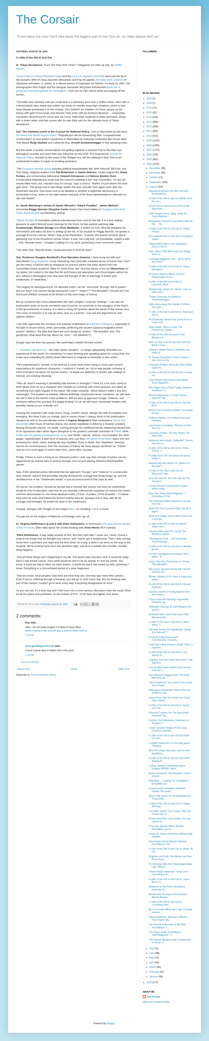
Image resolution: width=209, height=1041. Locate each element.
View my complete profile (156, 1002)
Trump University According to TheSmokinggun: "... (165, 298)
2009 (150, 140)
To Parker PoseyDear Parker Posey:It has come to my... (169, 359)
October (154, 177)
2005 (150, 159)
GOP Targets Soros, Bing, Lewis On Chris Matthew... (168, 215)
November (155, 172)
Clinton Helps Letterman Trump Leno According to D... (168, 873)
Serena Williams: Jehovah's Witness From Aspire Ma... (168, 918)
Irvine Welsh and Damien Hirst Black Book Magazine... (168, 381)
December (155, 168)
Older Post (124, 669)
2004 (150, 164)
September (155, 182)
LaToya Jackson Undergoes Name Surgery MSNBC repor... (167, 767)
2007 (150, 150)
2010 (150, 136)
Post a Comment (30, 662)
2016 (150, 107)
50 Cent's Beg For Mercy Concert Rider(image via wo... (166, 275)
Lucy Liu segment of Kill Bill (88, 76)
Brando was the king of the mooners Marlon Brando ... (168, 895)
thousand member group (36, 168)
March (153, 967)
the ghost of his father (99, 438)
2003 (150, 982)
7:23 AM (29, 635)
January (154, 976)
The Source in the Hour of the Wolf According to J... (167, 926)
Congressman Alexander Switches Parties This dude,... (167, 790)
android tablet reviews (75, 630)
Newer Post (23, 669)
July (151, 948)
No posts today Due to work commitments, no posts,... (164, 638)
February (154, 972)
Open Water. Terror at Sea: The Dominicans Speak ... (165, 328)
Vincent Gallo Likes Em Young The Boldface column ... (167, 533)
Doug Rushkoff (39, 261)
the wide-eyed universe (109, 79)
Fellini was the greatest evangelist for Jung (41, 435)
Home (74, 669)
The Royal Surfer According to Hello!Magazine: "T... (165, 933)
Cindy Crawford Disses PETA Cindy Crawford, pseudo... (168, 729)
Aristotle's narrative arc (33, 349)
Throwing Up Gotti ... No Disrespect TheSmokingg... (168, 540)
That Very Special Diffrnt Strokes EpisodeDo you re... (166, 827)
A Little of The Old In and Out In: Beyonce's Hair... (166, 472)
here (71, 508)
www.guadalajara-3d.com (39, 646)
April (152, 962)
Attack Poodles (26, 220)
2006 (150, 154)
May (152, 957)
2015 (150, 112)
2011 (150, 131)
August (153, 186)
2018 (150, 103)
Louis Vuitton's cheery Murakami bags (39, 76)
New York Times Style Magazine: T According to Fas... (167, 495)
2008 (150, 145)
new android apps (52, 630)
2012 (150, 126)
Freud (117, 431)
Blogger (111, 1023)
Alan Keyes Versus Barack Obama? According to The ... (168, 843)
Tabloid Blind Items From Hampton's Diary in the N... (168, 245)
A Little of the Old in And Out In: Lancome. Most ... (165, 283)
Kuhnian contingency (101, 324)
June (152, 953)
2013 (150, 122)
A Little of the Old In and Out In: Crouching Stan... (165, 903)
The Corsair (47, 19)
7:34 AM (29, 655)
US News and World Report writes (36, 135)
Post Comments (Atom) (43, 674)
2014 (150, 117)
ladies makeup (33, 630)
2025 (150, 98)
